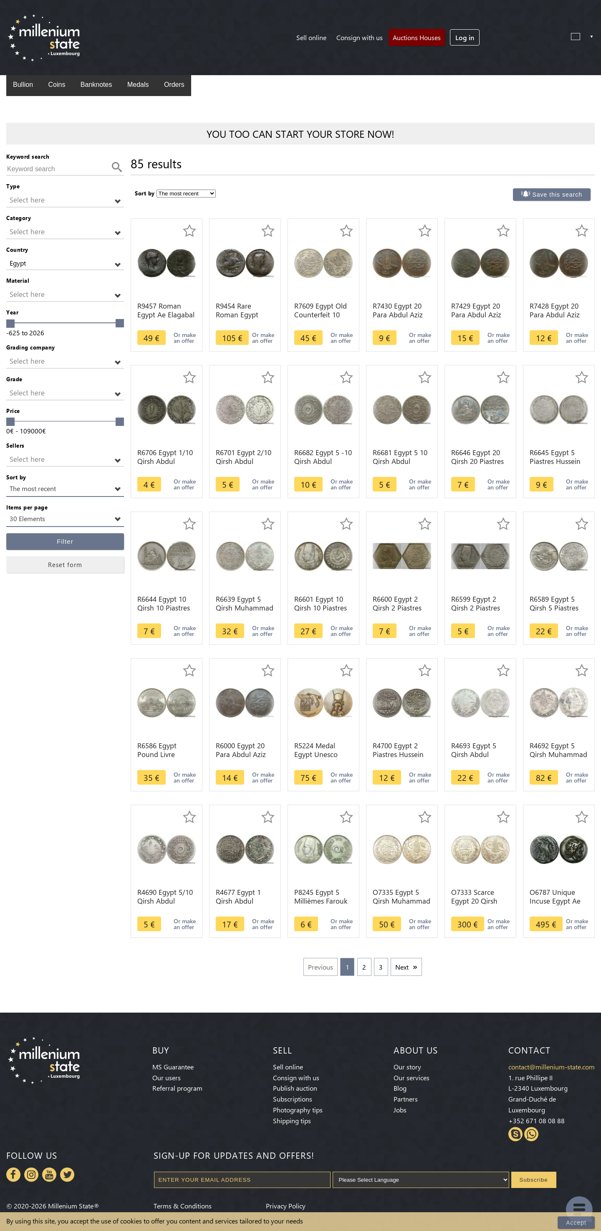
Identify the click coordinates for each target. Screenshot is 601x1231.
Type (13, 186)
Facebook (13, 1175)
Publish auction (295, 1088)
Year (12, 312)
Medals (138, 84)
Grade (14, 378)
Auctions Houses (417, 37)
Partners (406, 1098)
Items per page (27, 507)
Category (18, 217)
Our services (411, 1077)
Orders (174, 84)
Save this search (558, 194)
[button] (65, 200)
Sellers (15, 445)
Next (402, 967)
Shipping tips (292, 1120)
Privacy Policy (286, 1205)
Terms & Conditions (183, 1205)
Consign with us (359, 37)
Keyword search (27, 156)
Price (13, 410)
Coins (56, 84)
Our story (407, 1066)
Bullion (23, 84)
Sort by (16, 477)
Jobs (400, 1109)
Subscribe (534, 1180)
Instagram (31, 1175)
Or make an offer (185, 337)
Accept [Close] (576, 1222)
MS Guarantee (173, 1066)
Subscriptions (292, 1098)
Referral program (177, 1088)
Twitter (67, 1175)
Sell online (311, 37)
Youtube (49, 1175)
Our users (166, 1077)
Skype (515, 1134)
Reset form (65, 564)
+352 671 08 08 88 (536, 1120)
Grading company (30, 347)
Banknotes (96, 84)
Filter (65, 541)
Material (17, 280)
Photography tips (298, 1109)
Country (17, 249)
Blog (400, 1088)
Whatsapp (531, 1134)
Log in (464, 37)
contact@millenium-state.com (551, 1066)
